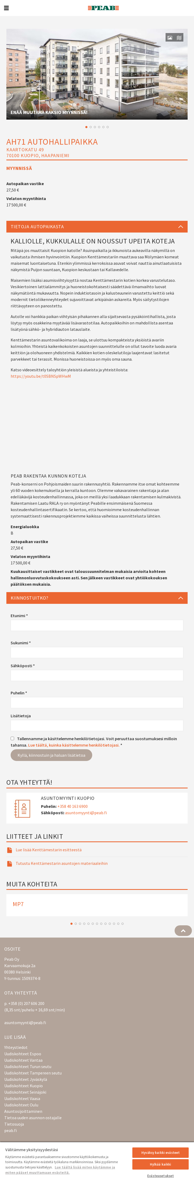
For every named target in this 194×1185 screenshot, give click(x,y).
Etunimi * (19, 615)
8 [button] (101, 924)
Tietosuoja (14, 1124)
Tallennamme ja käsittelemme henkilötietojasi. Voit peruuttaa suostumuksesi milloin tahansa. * (94, 742)
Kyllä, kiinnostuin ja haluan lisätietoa (51, 755)
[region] (97, 1163)
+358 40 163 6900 (72, 806)
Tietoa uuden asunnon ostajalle (33, 1117)
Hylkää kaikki (160, 1164)
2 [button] (91, 127)
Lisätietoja (21, 715)
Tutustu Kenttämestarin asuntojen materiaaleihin (62, 863)
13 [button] (122, 924)
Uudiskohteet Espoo (22, 1053)
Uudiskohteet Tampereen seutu (33, 1073)
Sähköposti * (23, 665)
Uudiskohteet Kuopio (23, 1085)
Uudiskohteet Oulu (21, 1104)
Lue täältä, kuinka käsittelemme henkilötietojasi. (74, 745)
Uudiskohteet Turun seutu (27, 1066)
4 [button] (99, 127)
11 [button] (114, 924)
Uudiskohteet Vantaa (23, 1060)
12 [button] (118, 924)
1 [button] (86, 127)
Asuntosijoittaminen (23, 1111)
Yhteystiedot (16, 1047)
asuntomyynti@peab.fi (86, 812)
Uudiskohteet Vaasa (22, 1098)
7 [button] (97, 924)
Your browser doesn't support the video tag (97, 74)
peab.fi (10, 1130)
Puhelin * (19, 692)
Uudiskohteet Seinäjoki (25, 1092)
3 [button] (95, 127)
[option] (97, 74)
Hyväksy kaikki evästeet (160, 1152)
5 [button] (103, 127)
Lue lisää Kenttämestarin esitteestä (49, 849)
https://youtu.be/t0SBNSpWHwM (41, 376)
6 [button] (108, 127)
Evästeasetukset (160, 1176)
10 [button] (110, 924)
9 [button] (105, 924)
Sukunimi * (21, 642)
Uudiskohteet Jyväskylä (25, 1079)
